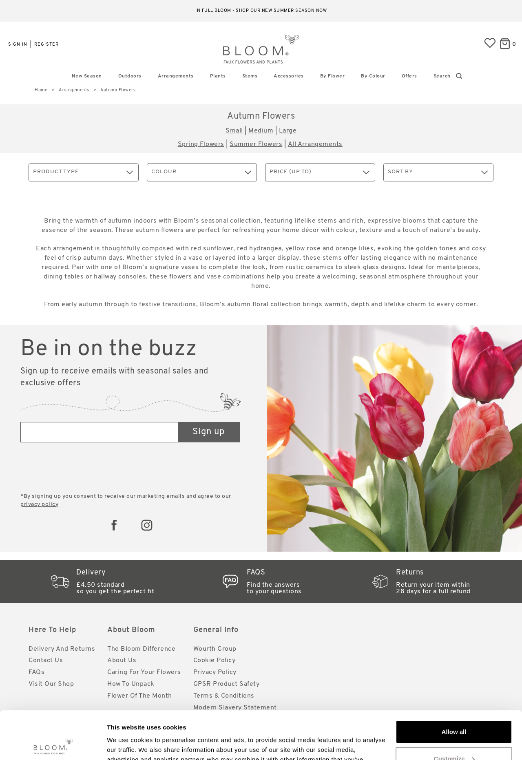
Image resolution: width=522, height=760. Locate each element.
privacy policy (39, 505)
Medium (260, 131)
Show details (126, 743)
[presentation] (82, 468)
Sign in (17, 44)
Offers (409, 76)
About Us (121, 660)
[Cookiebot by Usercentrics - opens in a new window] (52, 744)
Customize (454, 710)
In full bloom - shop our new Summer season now (261, 11)
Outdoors (130, 76)
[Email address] (99, 432)
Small (234, 131)
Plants (218, 76)
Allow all (454, 683)
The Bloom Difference (141, 649)
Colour (201, 172)
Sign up (208, 432)
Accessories (289, 76)
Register (46, 44)
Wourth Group (215, 649)
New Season (87, 76)
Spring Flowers (201, 144)
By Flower (332, 76)
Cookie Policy (214, 660)
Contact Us (46, 660)
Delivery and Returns (62, 649)
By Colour (373, 76)
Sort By (438, 172)
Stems (250, 76)
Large (288, 131)
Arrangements (176, 76)
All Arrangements (315, 144)
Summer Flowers (256, 144)
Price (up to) (319, 172)
